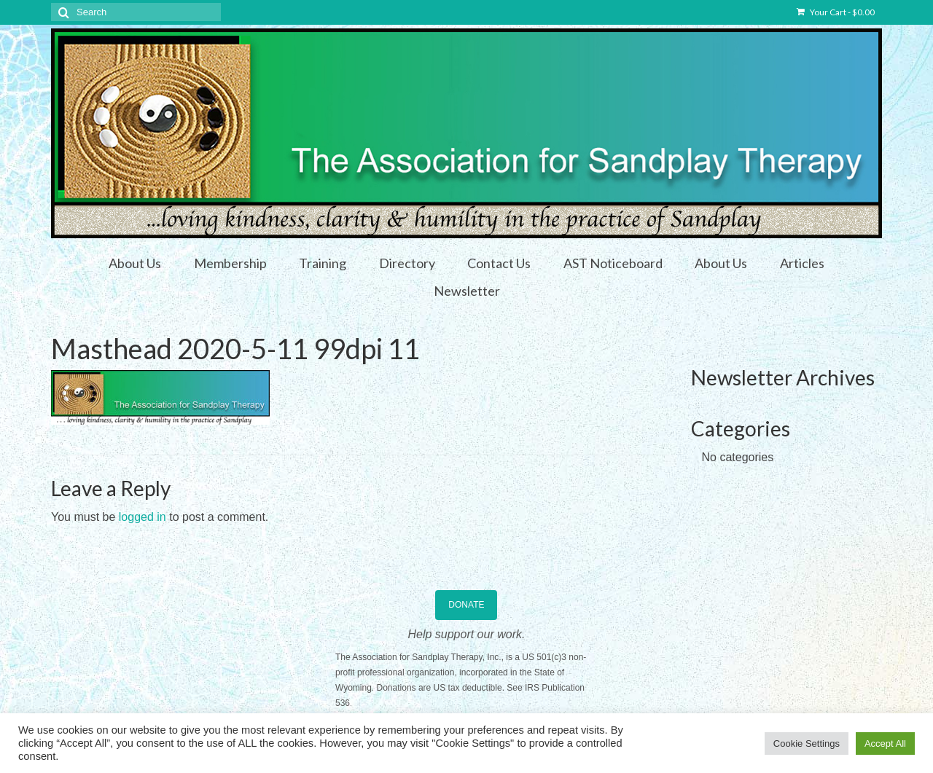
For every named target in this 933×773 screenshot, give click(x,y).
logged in (142, 517)
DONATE (466, 605)
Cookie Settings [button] (806, 743)
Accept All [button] (885, 743)
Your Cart (836, 12)
